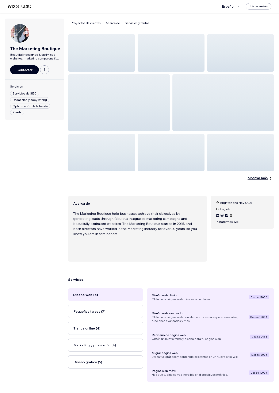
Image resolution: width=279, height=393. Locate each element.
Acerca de (113, 23)
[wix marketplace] (19, 6)
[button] (101, 53)
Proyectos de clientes (86, 23)
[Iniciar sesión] (258, 6)
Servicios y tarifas (137, 23)
